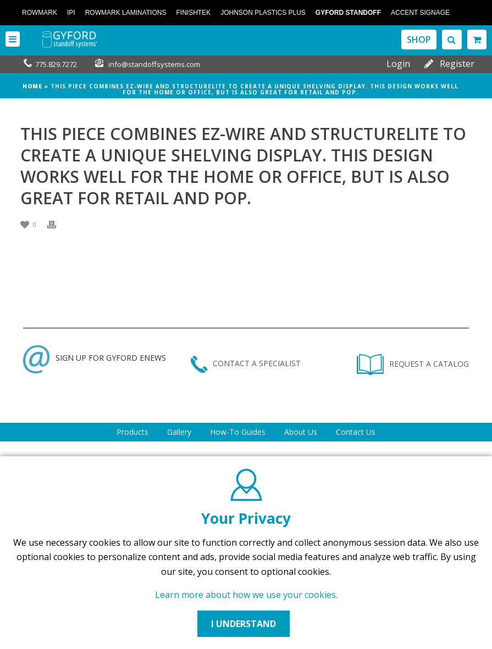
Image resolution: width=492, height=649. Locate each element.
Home (32, 86)
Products (132, 432)
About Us (300, 432)
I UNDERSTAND (243, 624)
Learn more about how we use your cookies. (246, 595)
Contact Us (355, 432)
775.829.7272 (56, 64)
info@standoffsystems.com (154, 64)
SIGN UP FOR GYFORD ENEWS (94, 358)
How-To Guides (238, 432)
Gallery (179, 432)
